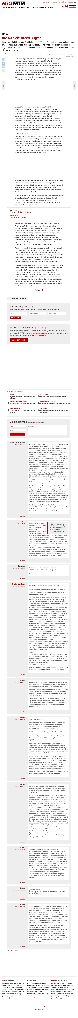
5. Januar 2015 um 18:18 (19, 849)
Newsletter (46, 2)
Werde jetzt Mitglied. (39, 335)
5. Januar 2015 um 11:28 (19, 568)
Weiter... (63, 999)
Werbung (70, 2)
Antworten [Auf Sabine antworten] (22, 778)
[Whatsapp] (3, 70)
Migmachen (54, 2)
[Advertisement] (39, 20)
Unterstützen (62, 2)
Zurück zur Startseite (18, 298)
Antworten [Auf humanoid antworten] (22, 578)
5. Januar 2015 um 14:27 (19, 786)
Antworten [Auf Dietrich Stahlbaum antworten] (22, 674)
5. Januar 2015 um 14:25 (19, 719)
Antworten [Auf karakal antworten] (22, 882)
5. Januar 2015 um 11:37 (19, 586)
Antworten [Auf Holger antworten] (22, 712)
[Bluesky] (3, 66)
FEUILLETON (42, 7)
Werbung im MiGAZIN (30, 1007)
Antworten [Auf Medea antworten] (22, 842)
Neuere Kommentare (13, 440)
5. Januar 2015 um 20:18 (19, 906)
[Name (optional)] (57, 313)
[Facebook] (3, 59)
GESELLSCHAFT (12, 7)
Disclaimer (60, 1007)
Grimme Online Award (38, 333)
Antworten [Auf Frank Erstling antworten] (22, 560)
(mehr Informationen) (27, 307)
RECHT (29, 7)
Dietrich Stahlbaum (18, 584)
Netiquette (35, 422)
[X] (3, 63)
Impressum (53, 1007)
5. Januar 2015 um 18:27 (19, 890)
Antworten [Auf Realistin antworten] (22, 946)
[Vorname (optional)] (37, 313)
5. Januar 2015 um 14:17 (19, 682)
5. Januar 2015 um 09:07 (19, 444)
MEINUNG (50, 7)
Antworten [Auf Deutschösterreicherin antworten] (22, 516)
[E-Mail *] (18, 313)
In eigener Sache (19, 1007)
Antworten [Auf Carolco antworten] (22, 899)
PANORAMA (22, 7)
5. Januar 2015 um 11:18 (19, 524)
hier (63, 531)
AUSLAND (35, 7)
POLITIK (4, 7)
